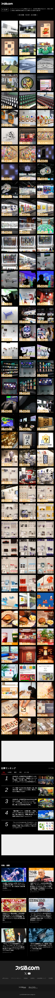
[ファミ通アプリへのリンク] (22, 987)
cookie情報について (41, 978)
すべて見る (51, 768)
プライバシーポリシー (16, 978)
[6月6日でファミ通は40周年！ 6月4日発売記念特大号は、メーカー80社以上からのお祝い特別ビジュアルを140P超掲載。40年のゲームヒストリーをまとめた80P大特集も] (13, 905)
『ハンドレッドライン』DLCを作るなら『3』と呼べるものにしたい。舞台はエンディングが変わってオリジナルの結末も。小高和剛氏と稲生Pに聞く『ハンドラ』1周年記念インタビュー (41, 917)
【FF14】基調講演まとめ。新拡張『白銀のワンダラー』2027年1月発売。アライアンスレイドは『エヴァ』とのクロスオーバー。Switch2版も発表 (41, 946)
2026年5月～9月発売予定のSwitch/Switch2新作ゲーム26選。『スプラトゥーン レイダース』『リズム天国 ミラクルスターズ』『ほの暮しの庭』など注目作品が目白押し (24, 802)
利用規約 (26, 978)
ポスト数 (26, 772)
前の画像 (21, 15)
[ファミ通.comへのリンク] (7, 4)
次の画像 (33, 15)
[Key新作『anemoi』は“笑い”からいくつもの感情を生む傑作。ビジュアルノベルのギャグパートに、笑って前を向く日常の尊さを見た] (13, 875)
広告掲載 (51, 978)
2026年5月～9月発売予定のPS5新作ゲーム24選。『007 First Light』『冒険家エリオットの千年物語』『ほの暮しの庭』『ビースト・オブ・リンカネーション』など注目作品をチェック (24, 779)
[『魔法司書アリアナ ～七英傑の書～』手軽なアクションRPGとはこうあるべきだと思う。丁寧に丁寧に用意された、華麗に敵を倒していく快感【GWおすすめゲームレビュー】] (46, 814)
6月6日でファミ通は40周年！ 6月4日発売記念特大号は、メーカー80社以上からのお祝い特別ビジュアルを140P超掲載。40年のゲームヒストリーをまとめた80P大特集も (14, 917)
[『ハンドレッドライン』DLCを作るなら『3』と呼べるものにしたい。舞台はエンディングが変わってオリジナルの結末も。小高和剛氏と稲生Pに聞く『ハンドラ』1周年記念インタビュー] (41, 905)
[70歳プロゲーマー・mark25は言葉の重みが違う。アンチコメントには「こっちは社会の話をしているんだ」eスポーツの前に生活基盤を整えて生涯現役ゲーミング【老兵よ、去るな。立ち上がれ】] (41, 875)
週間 (15, 772)
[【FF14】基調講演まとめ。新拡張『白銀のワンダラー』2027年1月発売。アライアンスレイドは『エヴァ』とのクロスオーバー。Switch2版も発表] (41, 935)
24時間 (9, 772)
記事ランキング (8, 768)
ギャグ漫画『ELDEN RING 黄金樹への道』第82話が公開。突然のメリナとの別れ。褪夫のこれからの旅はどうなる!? (24, 789)
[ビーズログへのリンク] (33, 987)
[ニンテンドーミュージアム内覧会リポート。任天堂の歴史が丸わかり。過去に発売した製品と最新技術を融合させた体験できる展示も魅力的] (9, 29)
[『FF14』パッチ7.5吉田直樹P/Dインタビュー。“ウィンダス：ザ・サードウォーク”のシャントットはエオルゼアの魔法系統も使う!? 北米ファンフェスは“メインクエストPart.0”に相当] (13, 935)
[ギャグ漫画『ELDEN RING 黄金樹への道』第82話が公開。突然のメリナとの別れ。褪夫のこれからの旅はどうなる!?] (46, 791)
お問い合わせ (5, 978)
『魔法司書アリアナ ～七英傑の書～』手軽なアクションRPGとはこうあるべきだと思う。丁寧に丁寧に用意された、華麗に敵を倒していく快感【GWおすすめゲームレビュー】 (24, 813)
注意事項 (32, 978)
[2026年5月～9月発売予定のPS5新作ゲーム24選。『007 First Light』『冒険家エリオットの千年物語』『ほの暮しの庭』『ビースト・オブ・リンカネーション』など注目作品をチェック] (46, 780)
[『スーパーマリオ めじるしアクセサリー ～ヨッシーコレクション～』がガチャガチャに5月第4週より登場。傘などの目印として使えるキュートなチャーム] (46, 826)
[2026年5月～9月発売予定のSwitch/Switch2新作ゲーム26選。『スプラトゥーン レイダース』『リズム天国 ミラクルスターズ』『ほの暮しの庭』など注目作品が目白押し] (46, 803)
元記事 (4, 10)
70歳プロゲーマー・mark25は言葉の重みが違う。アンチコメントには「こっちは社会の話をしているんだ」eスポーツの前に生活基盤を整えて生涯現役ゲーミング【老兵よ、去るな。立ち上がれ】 (41, 886)
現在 (4, 772)
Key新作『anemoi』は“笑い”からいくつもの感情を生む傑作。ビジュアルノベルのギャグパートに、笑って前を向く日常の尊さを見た (14, 886)
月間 (20, 772)
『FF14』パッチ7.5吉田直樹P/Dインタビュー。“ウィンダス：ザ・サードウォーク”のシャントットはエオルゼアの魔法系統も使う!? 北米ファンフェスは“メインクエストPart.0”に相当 (14, 947)
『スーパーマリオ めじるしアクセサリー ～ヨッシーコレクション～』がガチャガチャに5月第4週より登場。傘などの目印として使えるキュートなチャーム (24, 825)
